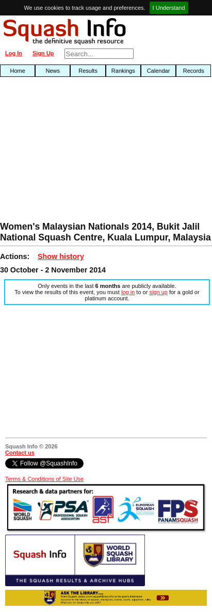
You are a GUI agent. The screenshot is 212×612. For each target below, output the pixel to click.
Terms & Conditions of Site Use (44, 479)
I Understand (169, 8)
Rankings (123, 71)
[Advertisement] (68, 151)
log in (128, 292)
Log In (13, 53)
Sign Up (43, 53)
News (53, 71)
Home (17, 71)
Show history (61, 256)
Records (193, 71)
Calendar (158, 71)
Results (87, 71)
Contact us (20, 452)
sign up (158, 292)
